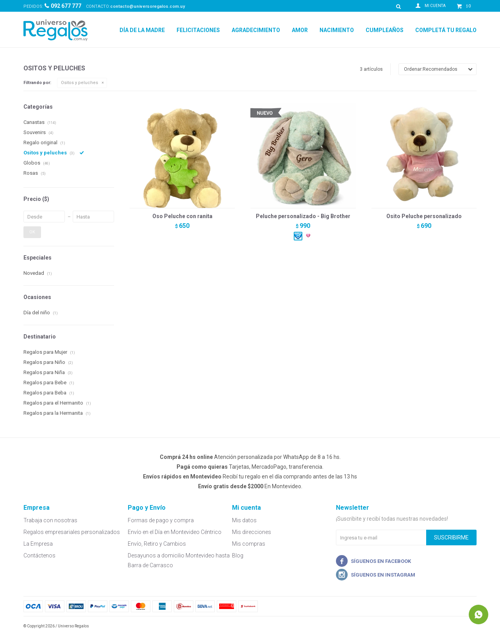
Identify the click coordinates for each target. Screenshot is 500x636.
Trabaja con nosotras (50, 520)
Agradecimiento (256, 30)
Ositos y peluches (79, 82)
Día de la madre (142, 30)
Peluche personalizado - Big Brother (303, 216)
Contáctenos (39, 555)
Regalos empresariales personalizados (71, 532)
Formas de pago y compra (161, 520)
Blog (237, 555)
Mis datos (244, 520)
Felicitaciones (198, 30)
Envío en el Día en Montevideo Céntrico (174, 532)
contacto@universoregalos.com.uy (147, 6)
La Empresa (38, 544)
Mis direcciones (251, 532)
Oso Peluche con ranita (182, 216)
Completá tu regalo (446, 30)
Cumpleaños (385, 30)
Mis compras (248, 544)
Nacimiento (337, 30)
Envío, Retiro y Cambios (157, 544)
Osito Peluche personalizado (424, 216)
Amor (300, 30)
